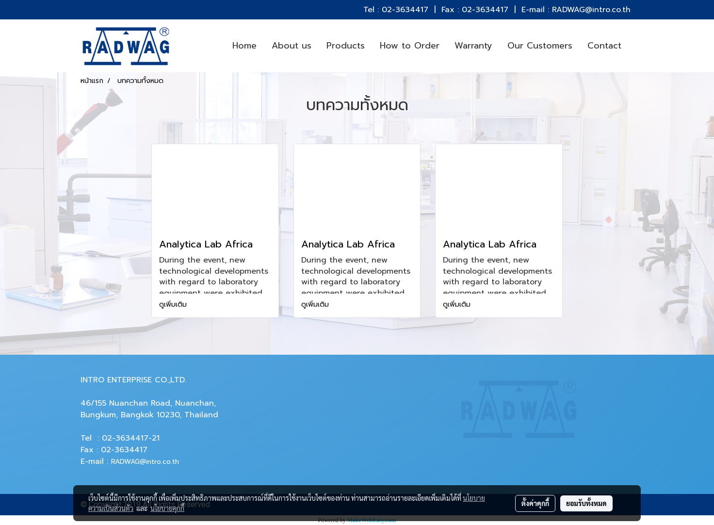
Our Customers (539, 45)
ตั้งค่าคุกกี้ (535, 503)
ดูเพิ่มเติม (174, 304)
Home (244, 45)
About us (291, 45)
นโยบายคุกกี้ (167, 508)
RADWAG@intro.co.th (145, 462)
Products (345, 45)
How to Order (409, 45)
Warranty (473, 45)
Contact (604, 45)
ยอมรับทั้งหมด (586, 503)
